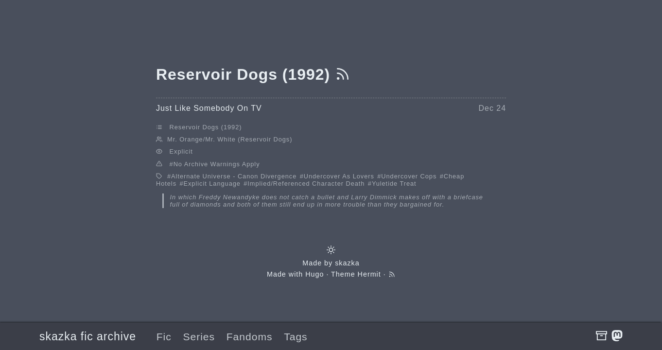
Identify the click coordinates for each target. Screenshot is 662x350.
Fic (164, 336)
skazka (347, 263)
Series (199, 336)
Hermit (369, 274)
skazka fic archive (87, 336)
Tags (295, 336)
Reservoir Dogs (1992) (206, 127)
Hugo (314, 274)
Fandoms (249, 336)
